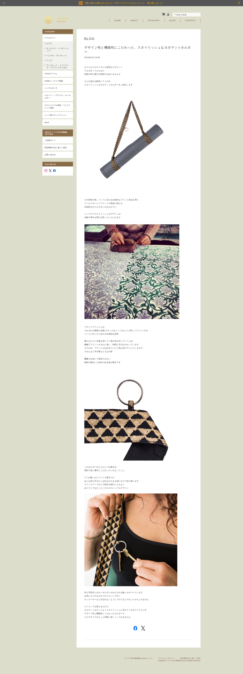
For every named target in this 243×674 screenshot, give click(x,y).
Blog (172, 20)
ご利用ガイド (50, 140)
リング (49, 60)
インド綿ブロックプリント (55, 115)
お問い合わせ (50, 154)
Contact (190, 20)
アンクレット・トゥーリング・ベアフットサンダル (57, 66)
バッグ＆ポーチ (50, 88)
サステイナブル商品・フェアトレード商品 (57, 106)
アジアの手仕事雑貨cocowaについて (138, 658)
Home (117, 20)
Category (154, 20)
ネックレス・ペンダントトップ (57, 49)
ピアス (49, 43)
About (134, 20)
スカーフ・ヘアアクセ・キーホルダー (57, 96)
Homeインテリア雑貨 (53, 81)
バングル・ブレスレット (56, 55)
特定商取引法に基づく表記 (55, 147)
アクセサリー (50, 38)
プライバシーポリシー (166, 658)
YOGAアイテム (50, 73)
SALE (46, 122)
